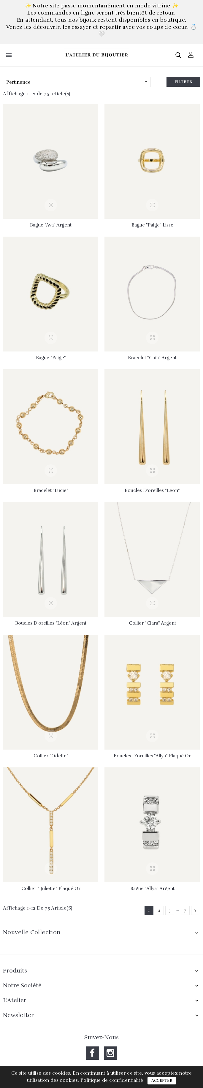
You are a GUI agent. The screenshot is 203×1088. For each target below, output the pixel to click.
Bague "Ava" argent (51, 225)
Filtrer (183, 81)
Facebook (92, 1053)
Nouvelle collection (32, 932)
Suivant (195, 911)
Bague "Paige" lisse (152, 225)
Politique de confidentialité (111, 1080)
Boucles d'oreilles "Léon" (152, 490)
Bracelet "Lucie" (51, 490)
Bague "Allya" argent (152, 888)
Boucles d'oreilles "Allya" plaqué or (152, 756)
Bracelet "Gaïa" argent (152, 358)
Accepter (161, 1080)
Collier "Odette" (51, 756)
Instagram (110, 1053)
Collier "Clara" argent (152, 623)
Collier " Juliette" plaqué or (50, 888)
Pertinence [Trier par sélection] (77, 81)
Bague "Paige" (51, 358)
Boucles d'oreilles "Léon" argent (50, 623)
